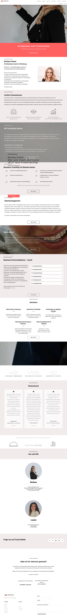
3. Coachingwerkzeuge (36, 273)
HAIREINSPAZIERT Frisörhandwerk (13, 423)
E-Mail (38, 600)
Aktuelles (39, 1)
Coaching (59, 1)
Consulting (54, 1)
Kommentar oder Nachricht (43, 604)
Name (38, 596)
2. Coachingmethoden (36, 269)
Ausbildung (64, 1)
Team (65, 3)
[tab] (47, 266)
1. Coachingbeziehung (36, 266)
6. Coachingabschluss (36, 283)
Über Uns (48, 1)
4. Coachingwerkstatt (36, 276)
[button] (14, 196)
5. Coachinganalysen (36, 280)
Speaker (43, 1)
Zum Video (13, 287)
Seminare (61, 3)
